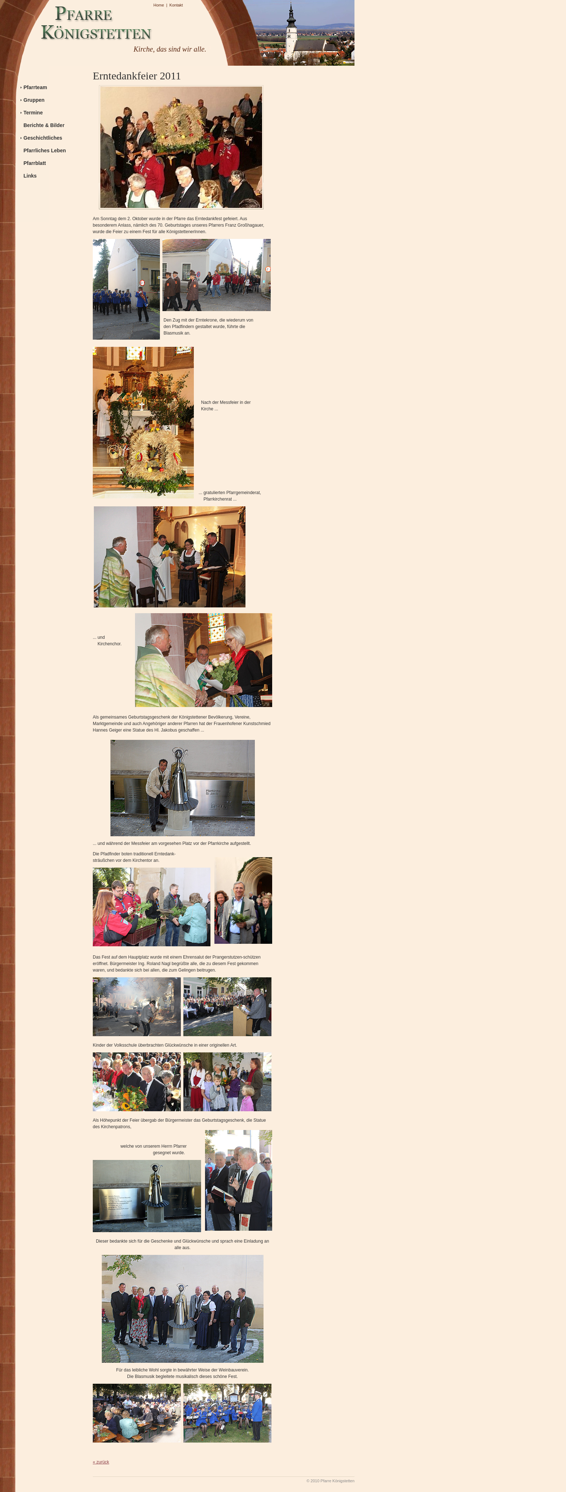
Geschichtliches (42, 138)
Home (158, 5)
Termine (33, 112)
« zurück (101, 1462)
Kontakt (176, 5)
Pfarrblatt (34, 163)
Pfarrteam (35, 87)
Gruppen (33, 100)
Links (30, 176)
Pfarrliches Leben (44, 150)
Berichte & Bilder (44, 125)
